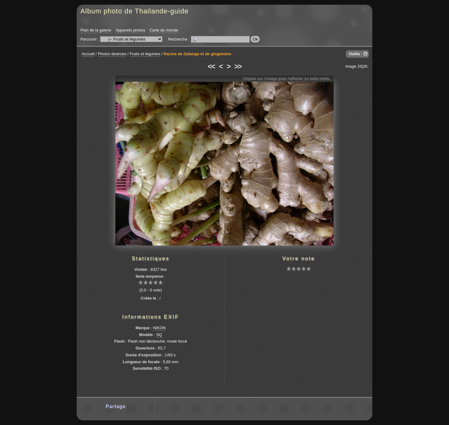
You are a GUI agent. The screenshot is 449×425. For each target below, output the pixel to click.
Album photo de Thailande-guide (134, 11)
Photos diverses (112, 53)
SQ (159, 334)
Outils (354, 53)
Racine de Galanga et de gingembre (197, 53)
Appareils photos (130, 30)
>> (237, 66)
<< (211, 66)
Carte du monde (163, 30)
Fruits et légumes (145, 53)
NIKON (159, 327)
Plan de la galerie (95, 30)
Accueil (88, 53)
